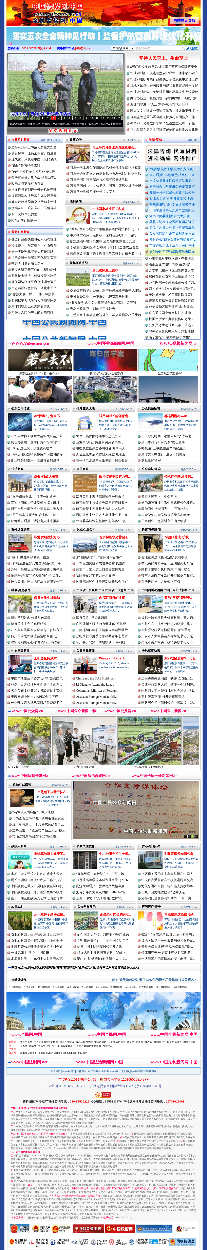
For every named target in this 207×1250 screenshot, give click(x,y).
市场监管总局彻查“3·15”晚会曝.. (35, 836)
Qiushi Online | (28, 1052)
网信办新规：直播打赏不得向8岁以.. (37, 442)
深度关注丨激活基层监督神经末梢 (100, 496)
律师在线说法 (85, 408)
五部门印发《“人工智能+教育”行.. (100, 898)
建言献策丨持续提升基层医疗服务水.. (102, 502)
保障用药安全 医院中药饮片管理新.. (166, 952)
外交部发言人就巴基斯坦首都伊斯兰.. (37, 702)
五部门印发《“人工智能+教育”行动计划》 (160, 104)
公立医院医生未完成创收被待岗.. (172, 233)
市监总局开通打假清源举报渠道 (172, 181)
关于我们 (55, 1071)
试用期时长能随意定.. (114, 416)
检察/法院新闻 (151, 529)
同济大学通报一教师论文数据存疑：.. (102, 886)
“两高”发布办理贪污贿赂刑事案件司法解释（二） (105, 229)
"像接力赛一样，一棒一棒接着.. (33, 294)
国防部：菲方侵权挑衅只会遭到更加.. (168, 690)
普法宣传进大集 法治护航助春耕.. (165, 557)
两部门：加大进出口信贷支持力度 (100, 569)
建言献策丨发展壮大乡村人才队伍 (100, 509)
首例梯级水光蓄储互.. (114, 537)
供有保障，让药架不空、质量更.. (34, 153)
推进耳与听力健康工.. (49, 854)
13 (108, 118)
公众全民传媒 (20, 408)
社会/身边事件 (20, 590)
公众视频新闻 (151, 408)
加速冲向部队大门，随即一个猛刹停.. (168, 684)
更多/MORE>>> (131, 140)
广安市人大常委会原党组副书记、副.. (168, 636)
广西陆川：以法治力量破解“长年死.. (102, 624)
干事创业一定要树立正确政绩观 (164, 521)
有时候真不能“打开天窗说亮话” (163, 696)
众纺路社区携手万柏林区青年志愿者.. (102, 636)
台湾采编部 (44, 986)
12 (102, 118)
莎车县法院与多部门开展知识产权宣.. (168, 575)
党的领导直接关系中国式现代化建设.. (168, 502)
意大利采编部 (146, 986)
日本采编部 (73, 986)
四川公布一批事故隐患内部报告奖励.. (168, 624)
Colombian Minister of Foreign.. (97, 690)
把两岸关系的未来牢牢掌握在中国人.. (168, 874)
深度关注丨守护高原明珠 (28, 624)
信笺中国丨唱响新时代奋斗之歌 (99, 946)
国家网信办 (159, 1042)
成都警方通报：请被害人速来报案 (35, 521)
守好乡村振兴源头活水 (27, 263)
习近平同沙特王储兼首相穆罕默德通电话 (99, 179)
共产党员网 (26, 1042)
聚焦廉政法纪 (79, 263)
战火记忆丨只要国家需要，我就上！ (103, 952)
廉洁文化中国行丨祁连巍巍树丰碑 (62, 124)
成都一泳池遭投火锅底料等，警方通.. (168, 618)
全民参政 (82, 469)
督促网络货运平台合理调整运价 (34, 282)
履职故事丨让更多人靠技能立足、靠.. (102, 515)
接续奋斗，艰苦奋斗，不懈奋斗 (34, 208)
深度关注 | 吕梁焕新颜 (91, 618)
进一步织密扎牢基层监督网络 (32, 251)
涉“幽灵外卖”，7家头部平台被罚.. (100, 557)
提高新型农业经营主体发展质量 (34, 196)
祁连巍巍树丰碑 (175, 416)
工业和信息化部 (116, 1042)
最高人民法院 (67, 1042)
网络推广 (192, 140)
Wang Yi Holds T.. (112, 658)
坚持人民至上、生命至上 (163, 58)
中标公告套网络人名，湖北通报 (171, 338)
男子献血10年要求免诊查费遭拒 (172, 186)
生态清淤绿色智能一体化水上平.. (34, 288)
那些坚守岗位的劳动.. (115, 914)
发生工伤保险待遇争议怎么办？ (98, 436)
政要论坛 (76, 139)
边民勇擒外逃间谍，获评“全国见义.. (167, 678)
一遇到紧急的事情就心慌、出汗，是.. (168, 958)
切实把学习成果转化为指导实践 (34, 300)
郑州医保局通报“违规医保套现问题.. (167, 946)
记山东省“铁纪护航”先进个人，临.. (102, 958)
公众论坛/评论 (151, 469)
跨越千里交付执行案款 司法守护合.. (166, 569)
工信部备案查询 (64, 1046)
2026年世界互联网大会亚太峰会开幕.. (37, 436)
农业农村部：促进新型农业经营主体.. (37, 934)
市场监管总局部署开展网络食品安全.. (39, 818)
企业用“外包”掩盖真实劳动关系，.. (101, 442)
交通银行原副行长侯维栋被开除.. (34, 189)
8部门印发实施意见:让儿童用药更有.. (167, 934)
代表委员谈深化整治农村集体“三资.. (102, 521)
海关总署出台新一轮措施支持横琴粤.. (168, 886)
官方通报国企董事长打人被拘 (170, 320)
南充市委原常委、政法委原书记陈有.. (168, 642)
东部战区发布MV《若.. (180, 658)
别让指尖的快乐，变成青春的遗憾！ (37, 460)
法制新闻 (76, 201)
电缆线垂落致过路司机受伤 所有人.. (101, 448)
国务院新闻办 (174, 1042)
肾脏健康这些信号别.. (179, 914)
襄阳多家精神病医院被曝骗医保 (172, 251)
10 (91, 118)
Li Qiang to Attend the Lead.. (95, 684)
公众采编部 (68, 1071)
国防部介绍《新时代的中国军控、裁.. (168, 702)
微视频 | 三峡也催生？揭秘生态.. (164, 448)
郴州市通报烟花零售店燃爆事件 (172, 204)
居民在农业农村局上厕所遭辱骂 (172, 228)
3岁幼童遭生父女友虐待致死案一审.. (37, 563)
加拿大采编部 (180, 986)
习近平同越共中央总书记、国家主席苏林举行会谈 (105, 185)
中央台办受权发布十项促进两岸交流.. (168, 880)
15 (118, 118)
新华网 (32, 1046)
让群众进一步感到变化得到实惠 (34, 257)
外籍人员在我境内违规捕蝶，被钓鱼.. (37, 569)
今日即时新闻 (20, 139)
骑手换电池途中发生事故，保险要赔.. (102, 460)
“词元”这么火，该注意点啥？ (32, 448)
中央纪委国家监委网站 (46, 1042)
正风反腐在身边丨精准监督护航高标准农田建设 (164, 129)
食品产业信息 (22, 784)
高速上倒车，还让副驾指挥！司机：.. (37, 502)
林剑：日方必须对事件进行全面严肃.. (37, 684)
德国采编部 (102, 986)
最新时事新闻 (20, 232)
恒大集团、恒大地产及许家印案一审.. (37, 581)
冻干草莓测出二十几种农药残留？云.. (39, 824)
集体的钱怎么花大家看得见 (30, 306)
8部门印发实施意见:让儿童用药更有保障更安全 (163, 66)
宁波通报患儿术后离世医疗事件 (172, 245)
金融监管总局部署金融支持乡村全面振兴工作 (162, 117)
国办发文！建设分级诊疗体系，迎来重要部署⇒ (164, 110)
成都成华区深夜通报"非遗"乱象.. (172, 314)
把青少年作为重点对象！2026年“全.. (102, 892)
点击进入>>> (82, 48)
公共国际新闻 (85, 650)
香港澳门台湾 (151, 846)
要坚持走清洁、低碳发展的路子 (34, 276)
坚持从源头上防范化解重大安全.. (34, 147)
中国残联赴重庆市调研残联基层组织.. (37, 886)
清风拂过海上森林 (105, 270)
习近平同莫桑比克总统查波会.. (114, 147)
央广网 (50, 1046)
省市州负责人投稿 (50, 140)
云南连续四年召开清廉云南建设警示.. (102, 630)
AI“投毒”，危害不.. (48, 416)
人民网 (23, 1046)
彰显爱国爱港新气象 (178, 854)
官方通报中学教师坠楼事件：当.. (172, 175)
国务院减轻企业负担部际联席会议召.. (102, 581)
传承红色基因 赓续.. (178, 476)
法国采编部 (131, 986)
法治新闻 (17, 469)
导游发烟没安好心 (47, 537)
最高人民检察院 (84, 1042)
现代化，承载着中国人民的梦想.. (34, 159)
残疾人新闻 (18, 846)
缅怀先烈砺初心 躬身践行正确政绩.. (36, 642)
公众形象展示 (86, 906)
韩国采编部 (116, 986)
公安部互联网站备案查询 (87, 1046)
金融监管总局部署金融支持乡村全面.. (37, 946)
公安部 (130, 1042)
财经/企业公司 (85, 529)
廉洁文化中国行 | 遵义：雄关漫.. (164, 454)
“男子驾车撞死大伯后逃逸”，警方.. (36, 515)
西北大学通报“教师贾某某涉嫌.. (171, 198)
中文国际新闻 (20, 650)
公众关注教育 (85, 846)
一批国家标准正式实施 (108, 209)
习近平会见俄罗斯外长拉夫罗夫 (92, 191)
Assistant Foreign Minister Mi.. (96, 696)
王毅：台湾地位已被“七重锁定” (163, 892)
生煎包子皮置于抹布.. (52, 792)
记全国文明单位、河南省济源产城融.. (103, 934)
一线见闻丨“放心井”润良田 (30, 952)
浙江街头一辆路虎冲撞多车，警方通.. (37, 509)
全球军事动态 (151, 650)
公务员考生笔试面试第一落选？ (171, 332)
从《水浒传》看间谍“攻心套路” (20, 124)
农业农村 (17, 906)
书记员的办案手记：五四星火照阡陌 (167, 563)
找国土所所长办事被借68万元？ (171, 326)
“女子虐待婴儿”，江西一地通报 (33, 496)
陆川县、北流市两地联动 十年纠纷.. (101, 642)
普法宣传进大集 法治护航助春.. (33, 177)
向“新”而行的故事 (24, 220)
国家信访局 (189, 1042)
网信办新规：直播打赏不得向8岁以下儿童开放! (163, 98)
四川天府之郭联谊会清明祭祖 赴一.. (36, 636)
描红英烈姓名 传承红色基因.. (31, 618)
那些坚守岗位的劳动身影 (164, 765)
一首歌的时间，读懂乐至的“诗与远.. (167, 436)
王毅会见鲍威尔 (45, 658)
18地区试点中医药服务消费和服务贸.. (168, 940)
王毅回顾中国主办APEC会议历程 (34, 696)
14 (113, 118)
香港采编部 (29, 986)
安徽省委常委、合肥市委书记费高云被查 (99, 296)
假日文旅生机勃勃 (24, 214)
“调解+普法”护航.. (177, 537)
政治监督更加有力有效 (27, 183)
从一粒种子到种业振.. (49, 914)
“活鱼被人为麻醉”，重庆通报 (33, 812)
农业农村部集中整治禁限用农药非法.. (37, 940)
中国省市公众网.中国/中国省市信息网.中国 (105, 590)
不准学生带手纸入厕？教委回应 (172, 210)
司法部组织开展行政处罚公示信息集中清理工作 (164, 79)
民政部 (139, 1042)
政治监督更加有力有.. (114, 476)
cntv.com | (82, 1052)
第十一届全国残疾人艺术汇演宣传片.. (37, 898)
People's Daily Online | (50, 1052)
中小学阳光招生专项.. (114, 854)
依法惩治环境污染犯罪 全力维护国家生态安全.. (103, 241)
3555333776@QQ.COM (36, 48)
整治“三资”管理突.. (178, 597)
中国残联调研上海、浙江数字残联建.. (37, 892)
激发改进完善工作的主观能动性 (34, 269)
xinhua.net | (69, 1052)
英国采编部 (87, 986)
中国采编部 (15, 986)
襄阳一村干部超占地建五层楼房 (172, 192)
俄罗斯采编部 (163, 986)
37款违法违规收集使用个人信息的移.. (37, 454)
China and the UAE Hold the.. (95, 678)
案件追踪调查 (20, 529)
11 (97, 118)
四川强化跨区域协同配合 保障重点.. (166, 630)
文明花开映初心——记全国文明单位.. (103, 940)
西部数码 (107, 1046)
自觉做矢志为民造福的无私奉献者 (165, 515)
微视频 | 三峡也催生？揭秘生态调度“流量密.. (112, 124)
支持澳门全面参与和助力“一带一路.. (167, 898)
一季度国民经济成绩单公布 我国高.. (101, 563)
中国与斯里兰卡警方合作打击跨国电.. (37, 678)
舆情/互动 (155, 139)
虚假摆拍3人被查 (46, 476)
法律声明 (81, 1071)
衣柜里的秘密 (151, 460)
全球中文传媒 (39, 12)
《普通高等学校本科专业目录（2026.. (102, 880)
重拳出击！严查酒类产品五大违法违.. (39, 830)
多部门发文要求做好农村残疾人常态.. (37, 874)
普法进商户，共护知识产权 (160, 581)
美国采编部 (58, 986)
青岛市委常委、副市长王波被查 (92, 309)
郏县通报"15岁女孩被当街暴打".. (172, 239)
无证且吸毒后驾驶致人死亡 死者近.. (101, 454)
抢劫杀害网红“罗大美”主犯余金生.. (36, 575)
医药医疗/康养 (151, 906)
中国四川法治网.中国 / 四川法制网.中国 (168, 590)
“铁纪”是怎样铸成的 (25, 165)
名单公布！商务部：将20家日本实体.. (37, 690)
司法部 (148, 1042)
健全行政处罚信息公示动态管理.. (34, 202)
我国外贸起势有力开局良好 (95, 575)
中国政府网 (100, 1042)
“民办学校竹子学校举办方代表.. (171, 169)
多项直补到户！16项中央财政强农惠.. (37, 958)
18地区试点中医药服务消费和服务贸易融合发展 (164, 85)
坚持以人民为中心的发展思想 (32, 312)
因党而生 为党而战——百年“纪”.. (165, 509)
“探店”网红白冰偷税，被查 (30, 557)
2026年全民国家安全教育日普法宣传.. (37, 630)
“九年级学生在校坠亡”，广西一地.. (101, 874)
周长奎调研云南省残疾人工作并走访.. (37, 880)
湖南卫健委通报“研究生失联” (170, 216)
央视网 (41, 1046)
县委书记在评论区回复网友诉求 (172, 222)
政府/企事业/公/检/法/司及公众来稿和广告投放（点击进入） (154, 979)
